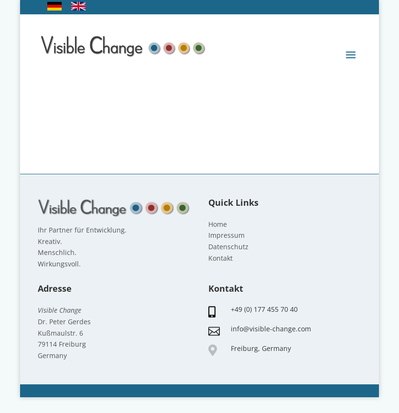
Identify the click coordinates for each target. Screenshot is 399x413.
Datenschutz (228, 246)
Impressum (226, 235)
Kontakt (220, 258)
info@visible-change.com (271, 328)
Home (217, 224)
